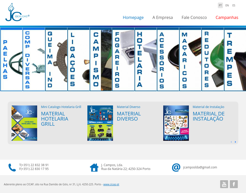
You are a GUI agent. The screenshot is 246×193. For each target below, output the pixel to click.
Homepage (133, 17)
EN (227, 5)
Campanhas (227, 17)
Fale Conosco (194, 17)
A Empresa (162, 17)
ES (233, 5)
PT (220, 5)
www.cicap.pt (111, 184)
